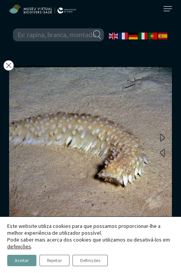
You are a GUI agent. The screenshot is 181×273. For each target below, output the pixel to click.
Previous (162, 152)
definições (19, 246)
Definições (90, 260)
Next (162, 137)
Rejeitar (54, 260)
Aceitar (22, 260)
